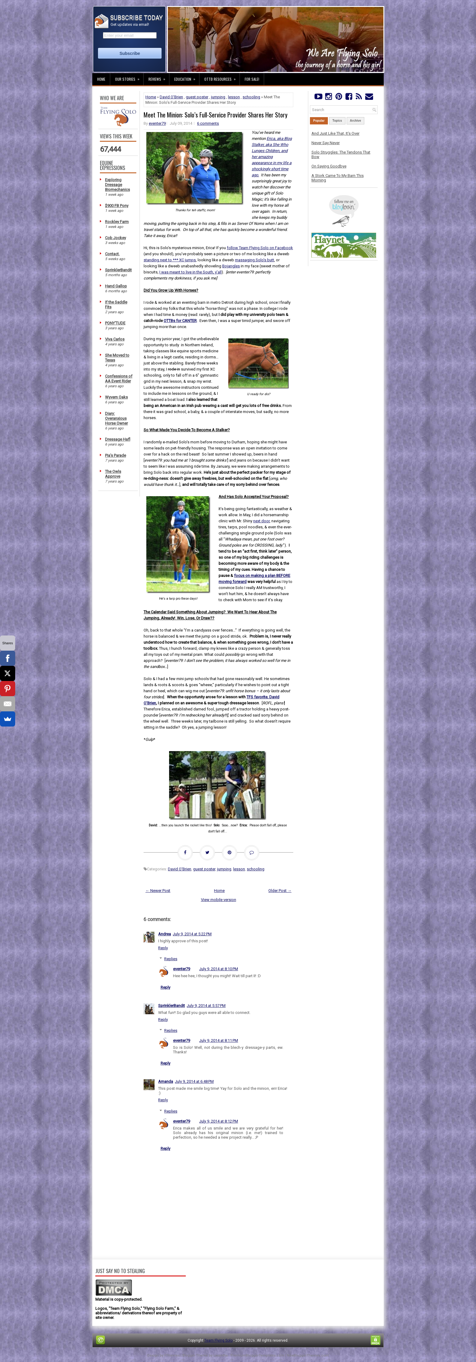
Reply (163, 948)
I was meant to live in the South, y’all (190, 272)
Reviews (158, 77)
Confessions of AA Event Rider (118, 378)
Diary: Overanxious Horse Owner (116, 418)
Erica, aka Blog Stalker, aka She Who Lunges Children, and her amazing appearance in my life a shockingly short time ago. (272, 156)
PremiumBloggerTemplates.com (257, 1355)
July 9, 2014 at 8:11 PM (218, 1040)
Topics (337, 120)
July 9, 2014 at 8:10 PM (218, 969)
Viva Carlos (114, 339)
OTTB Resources (222, 77)
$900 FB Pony (116, 205)
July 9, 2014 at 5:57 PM (206, 1005)
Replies (170, 959)
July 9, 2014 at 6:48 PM (194, 1081)
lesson (234, 97)
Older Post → (279, 890)
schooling (251, 97)
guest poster (197, 97)
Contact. (112, 254)
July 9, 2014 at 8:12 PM (218, 1121)
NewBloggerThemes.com (308, 1355)
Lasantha (220, 1355)
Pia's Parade (115, 455)
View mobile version (218, 899)
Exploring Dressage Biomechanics (117, 185)
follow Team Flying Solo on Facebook (260, 248)
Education (186, 77)
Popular (319, 120)
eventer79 (157, 123)
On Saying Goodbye (328, 166)
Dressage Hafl (117, 439)
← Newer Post (157, 890)
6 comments (208, 123)
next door (261, 521)
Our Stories (129, 77)
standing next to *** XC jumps (170, 260)
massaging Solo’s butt (254, 260)
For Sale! (252, 79)
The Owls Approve (113, 474)
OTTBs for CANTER (180, 320)
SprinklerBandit (118, 270)
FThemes (172, 1355)
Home (101, 79)
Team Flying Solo (218, 1340)
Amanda (165, 1081)
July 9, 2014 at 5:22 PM (192, 934)
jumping (218, 97)
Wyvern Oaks (116, 397)
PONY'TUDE (115, 323)
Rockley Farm (117, 221)
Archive (355, 120)
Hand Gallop (116, 286)
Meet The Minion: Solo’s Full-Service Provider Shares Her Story (215, 115)
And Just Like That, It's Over (335, 133)
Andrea (164, 934)
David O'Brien (171, 97)
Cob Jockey (115, 237)
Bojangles (231, 266)
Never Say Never (325, 143)
